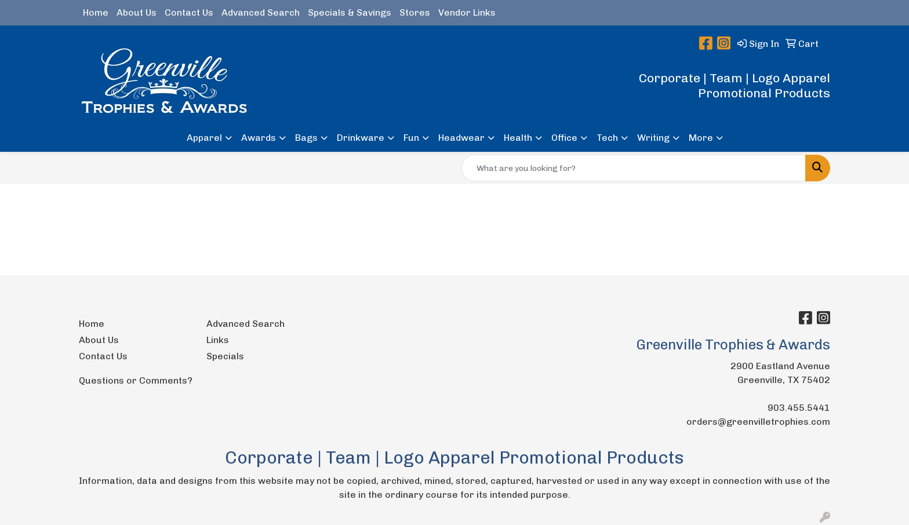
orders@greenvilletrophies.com (758, 421)
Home (95, 12)
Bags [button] (306, 137)
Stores (414, 12)
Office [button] (564, 137)
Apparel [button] (204, 137)
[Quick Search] (633, 168)
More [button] (701, 137)
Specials (225, 356)
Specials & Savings (349, 12)
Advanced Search (260, 12)
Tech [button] (607, 137)
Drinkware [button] (360, 137)
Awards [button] (258, 137)
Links (217, 339)
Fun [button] (411, 137)
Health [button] (518, 137)
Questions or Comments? (135, 380)
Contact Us (189, 12)
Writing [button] (653, 137)
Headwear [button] (461, 137)
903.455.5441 (799, 407)
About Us (137, 12)
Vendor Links (467, 12)
